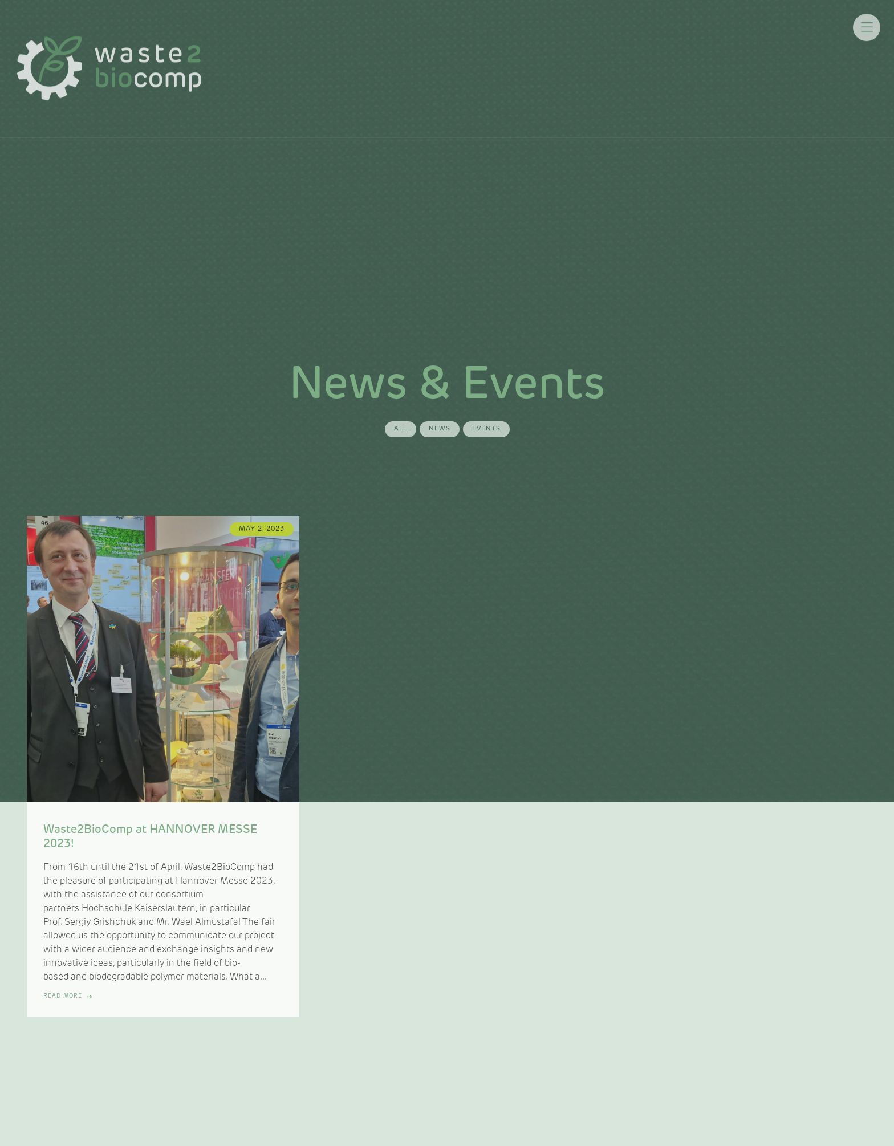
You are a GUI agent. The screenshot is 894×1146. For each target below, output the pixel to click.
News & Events (420, 62)
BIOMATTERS (686, 62)
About (277, 62)
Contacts (757, 62)
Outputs (617, 62)
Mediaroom (499, 62)
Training (562, 62)
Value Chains (339, 62)
